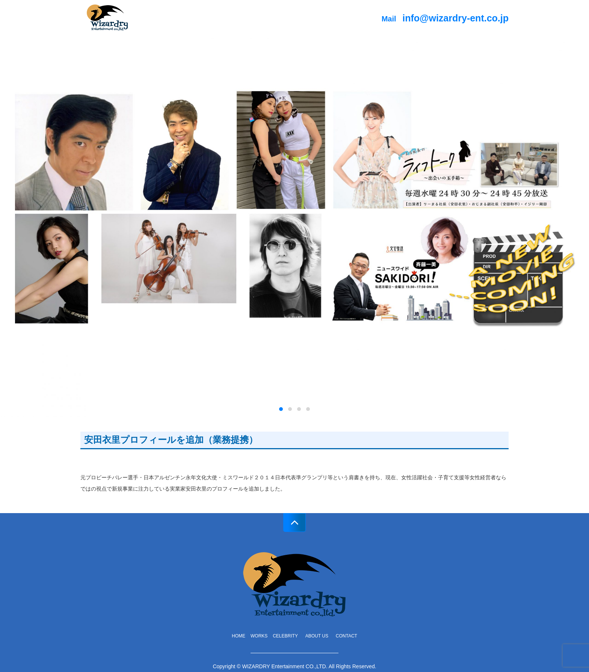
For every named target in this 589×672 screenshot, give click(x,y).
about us (318, 636)
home (238, 636)
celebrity (285, 636)
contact (346, 636)
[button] (280, 409)
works (259, 636)
